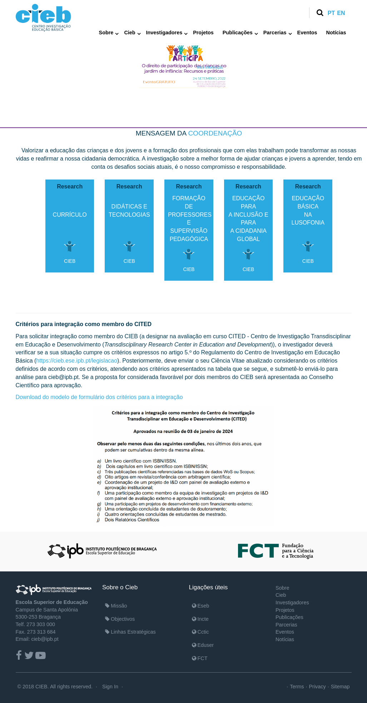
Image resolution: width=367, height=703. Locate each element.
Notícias (336, 32)
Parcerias (275, 32)
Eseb (200, 606)
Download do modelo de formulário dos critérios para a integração (99, 397)
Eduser (203, 645)
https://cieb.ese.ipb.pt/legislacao (76, 361)
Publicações (238, 32)
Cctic (200, 632)
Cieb (129, 32)
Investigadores (164, 32)
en (341, 13)
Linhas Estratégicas (130, 632)
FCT (200, 658)
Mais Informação (210, 67)
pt (331, 13)
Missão (116, 606)
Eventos (307, 32)
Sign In (110, 686)
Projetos (203, 32)
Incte (200, 619)
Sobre (106, 32)
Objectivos (120, 619)
